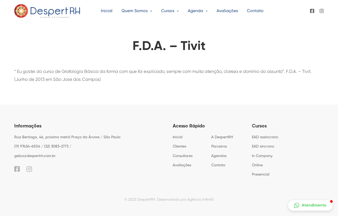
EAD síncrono (263, 146)
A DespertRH (222, 137)
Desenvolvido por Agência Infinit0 (185, 199)
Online (257, 165)
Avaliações (182, 165)
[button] (310, 205)
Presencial (260, 174)
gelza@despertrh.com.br (35, 156)
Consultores (183, 156)
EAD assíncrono (265, 137)
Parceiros (219, 146)
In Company (262, 156)
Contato (218, 165)
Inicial (177, 137)
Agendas (219, 156)
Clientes (179, 146)
